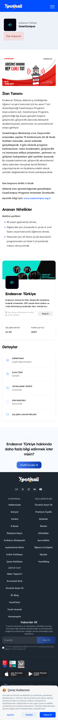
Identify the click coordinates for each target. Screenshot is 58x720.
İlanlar (43, 526)
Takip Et (45, 314)
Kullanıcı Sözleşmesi (14, 540)
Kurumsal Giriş (14, 581)
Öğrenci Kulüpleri (43, 547)
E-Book (14, 526)
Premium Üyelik (43, 512)
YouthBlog (43, 561)
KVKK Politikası (14, 554)
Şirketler (43, 519)
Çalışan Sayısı (12, 327)
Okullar (43, 554)
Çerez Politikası (14, 561)
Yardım (14, 519)
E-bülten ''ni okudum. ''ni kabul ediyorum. (29, 647)
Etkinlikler (43, 533)
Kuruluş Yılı (37, 327)
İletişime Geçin (14, 533)
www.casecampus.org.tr (37, 198)
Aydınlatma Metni (14, 547)
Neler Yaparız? (14, 574)
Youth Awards (14, 609)
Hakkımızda (14, 504)
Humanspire (14, 616)
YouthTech (14, 602)
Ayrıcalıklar (43, 540)
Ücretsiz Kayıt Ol (43, 504)
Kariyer (14, 512)
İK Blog (15, 595)
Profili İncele (29, 465)
